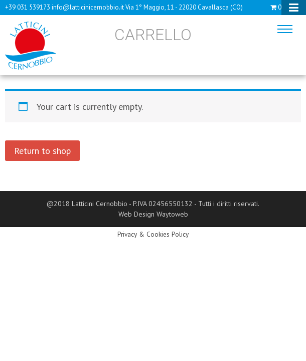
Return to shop (42, 150)
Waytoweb (172, 214)
